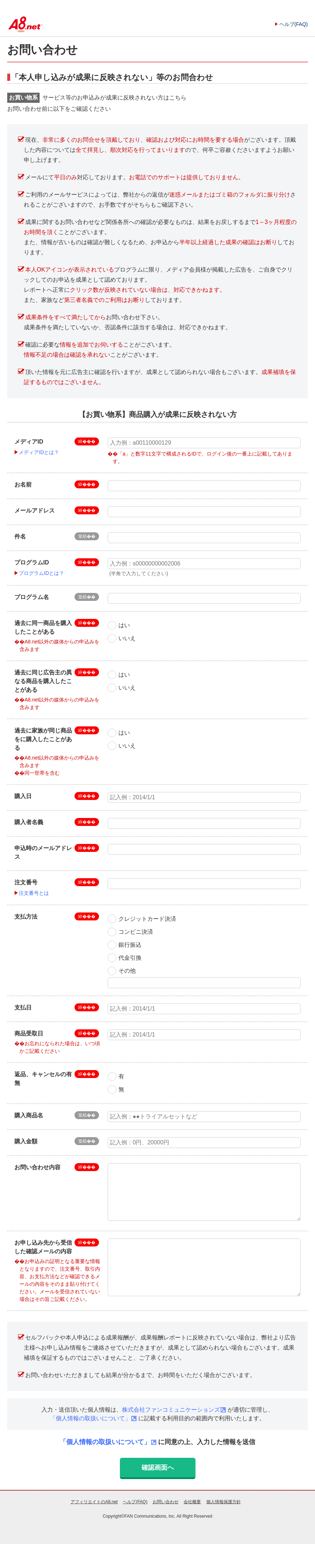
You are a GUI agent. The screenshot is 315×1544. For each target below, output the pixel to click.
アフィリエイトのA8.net (94, 1501)
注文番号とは (34, 893)
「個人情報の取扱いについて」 (90, 1418)
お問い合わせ (166, 1501)
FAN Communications (145, 1516)
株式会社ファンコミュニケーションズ (171, 1410)
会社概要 (192, 1501)
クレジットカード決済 (147, 919)
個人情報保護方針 (223, 1501)
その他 (127, 971)
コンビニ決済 (135, 932)
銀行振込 (129, 945)
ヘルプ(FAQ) (293, 24)
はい (124, 625)
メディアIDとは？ (39, 452)
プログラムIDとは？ (41, 573)
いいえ (127, 638)
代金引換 (129, 958)
